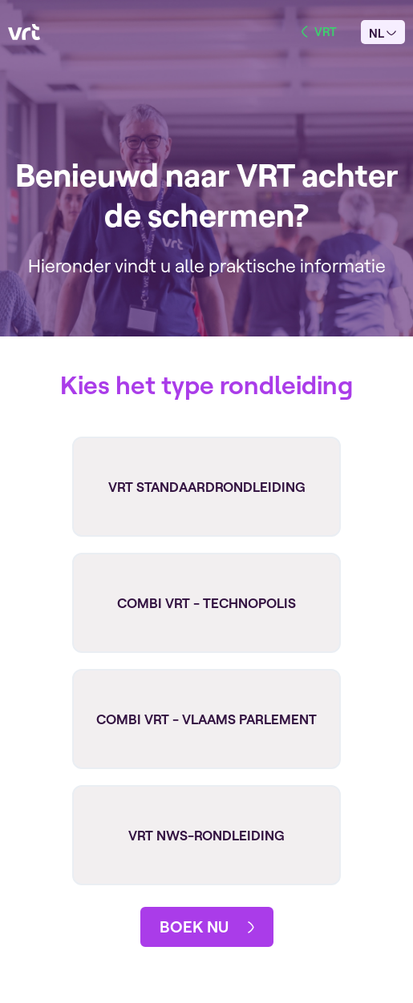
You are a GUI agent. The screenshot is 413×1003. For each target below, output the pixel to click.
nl (382, 33)
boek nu (207, 926)
